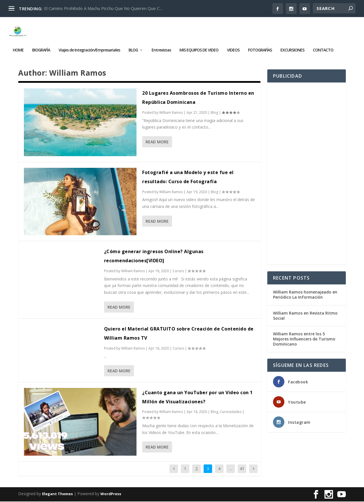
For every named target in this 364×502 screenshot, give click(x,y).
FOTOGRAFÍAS (260, 45)
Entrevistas (161, 45)
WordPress (110, 494)
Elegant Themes (57, 494)
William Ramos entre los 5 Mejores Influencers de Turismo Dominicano (304, 340)
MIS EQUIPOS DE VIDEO (198, 45)
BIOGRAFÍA (41, 45)
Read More (157, 142)
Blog (214, 113)
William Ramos (171, 113)
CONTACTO (323, 45)
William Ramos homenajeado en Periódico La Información (305, 295)
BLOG (133, 45)
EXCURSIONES (292, 45)
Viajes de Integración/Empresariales (89, 45)
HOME (18, 45)
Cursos (178, 271)
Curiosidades (230, 412)
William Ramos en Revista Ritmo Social (305, 316)
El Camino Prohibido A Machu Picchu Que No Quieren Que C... (103, 8)
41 (242, 469)
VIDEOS (233, 45)
